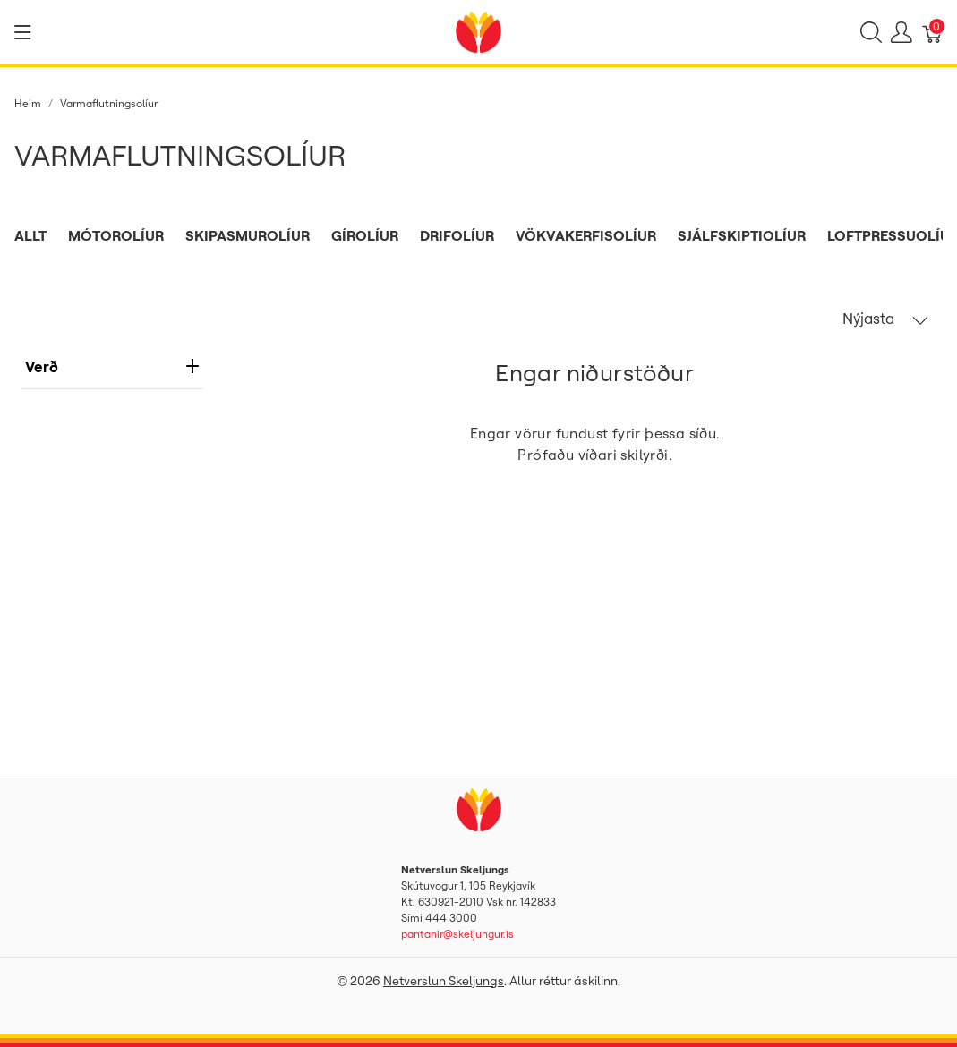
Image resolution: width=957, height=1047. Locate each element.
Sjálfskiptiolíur (742, 235)
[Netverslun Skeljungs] (478, 30)
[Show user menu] (901, 32)
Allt (30, 235)
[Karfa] (932, 32)
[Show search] (871, 32)
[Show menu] (22, 32)
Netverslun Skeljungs (443, 981)
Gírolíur (364, 235)
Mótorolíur (116, 235)
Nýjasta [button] (885, 318)
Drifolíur (457, 235)
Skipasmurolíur (247, 235)
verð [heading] (112, 366)
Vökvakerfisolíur (586, 235)
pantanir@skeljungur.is (457, 934)
